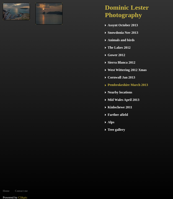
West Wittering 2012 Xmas (127, 70)
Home (6, 191)
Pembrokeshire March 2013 (128, 85)
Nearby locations (120, 92)
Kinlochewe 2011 (120, 107)
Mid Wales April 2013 (123, 100)
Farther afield (118, 115)
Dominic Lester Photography (127, 11)
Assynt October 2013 (123, 25)
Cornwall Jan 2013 (121, 77)
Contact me (21, 191)
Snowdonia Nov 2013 (123, 33)
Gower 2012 (116, 55)
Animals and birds (121, 40)
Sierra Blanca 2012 (121, 62)
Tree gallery (116, 130)
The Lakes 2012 (119, 47)
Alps (111, 122)
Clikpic (22, 197)
